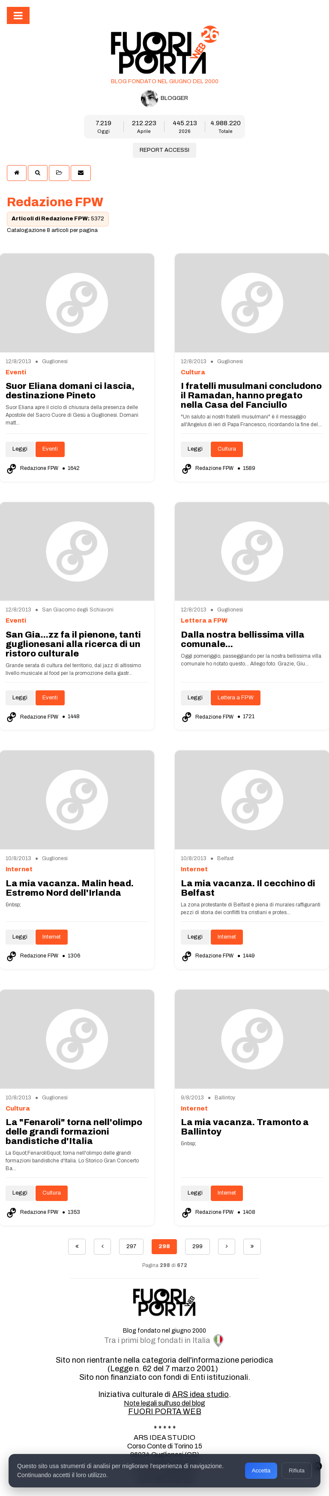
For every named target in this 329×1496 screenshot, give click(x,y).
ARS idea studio (200, 1394)
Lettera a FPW (236, 698)
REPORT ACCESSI (164, 150)
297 (131, 1246)
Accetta (261, 1470)
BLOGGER (164, 98)
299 (197, 1246)
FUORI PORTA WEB (164, 1411)
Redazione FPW (33, 468)
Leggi (19, 449)
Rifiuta (297, 1470)
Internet (51, 937)
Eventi (50, 449)
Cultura (227, 449)
